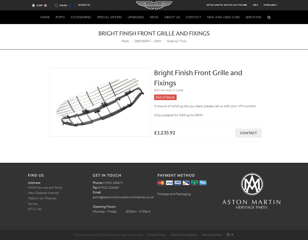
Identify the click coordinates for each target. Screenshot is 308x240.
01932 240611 (271, 5)
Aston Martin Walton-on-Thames (226, 5)
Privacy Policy (156, 235)
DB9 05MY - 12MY (148, 41)
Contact (248, 133)
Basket (84, 5)
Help (255, 5)
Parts (125, 41)
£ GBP (41, 5)
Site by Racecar (212, 235)
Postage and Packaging (174, 194)
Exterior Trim (177, 41)
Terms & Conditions (183, 235)
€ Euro (65, 5)
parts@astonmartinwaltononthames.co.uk (123, 197)
